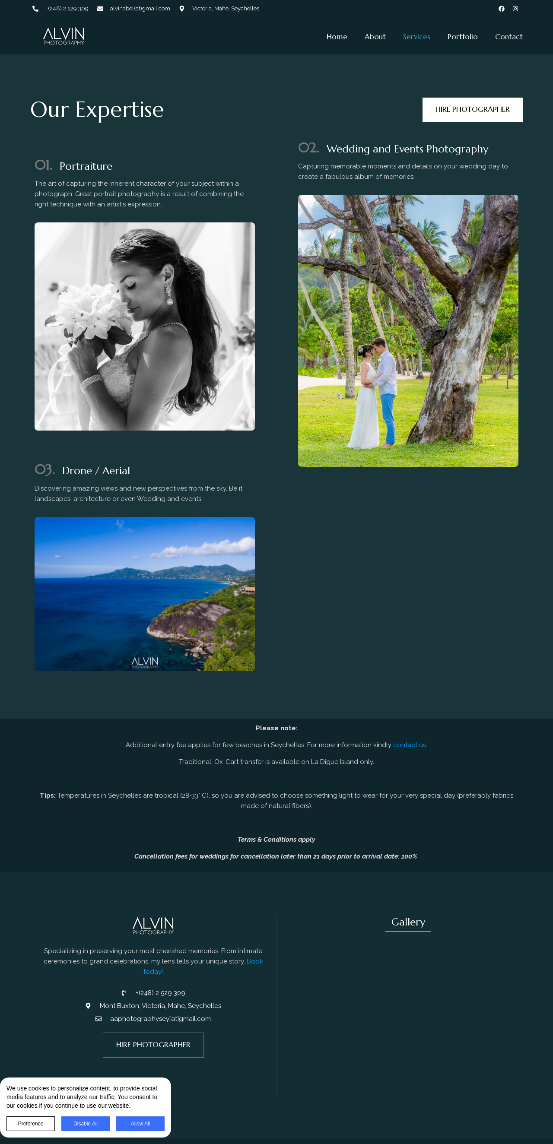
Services (416, 36)
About (375, 36)
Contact (509, 36)
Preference (37, 1124)
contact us (409, 745)
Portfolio (463, 36)
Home (337, 36)
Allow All (147, 1124)
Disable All (92, 1124)
